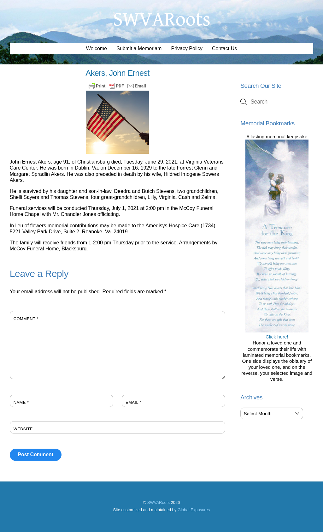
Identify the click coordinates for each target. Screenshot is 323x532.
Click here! (276, 333)
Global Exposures (194, 509)
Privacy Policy (187, 48)
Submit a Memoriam (139, 48)
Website (23, 429)
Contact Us (224, 48)
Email (133, 402)
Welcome (96, 48)
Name (21, 402)
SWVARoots (158, 502)
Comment (26, 318)
